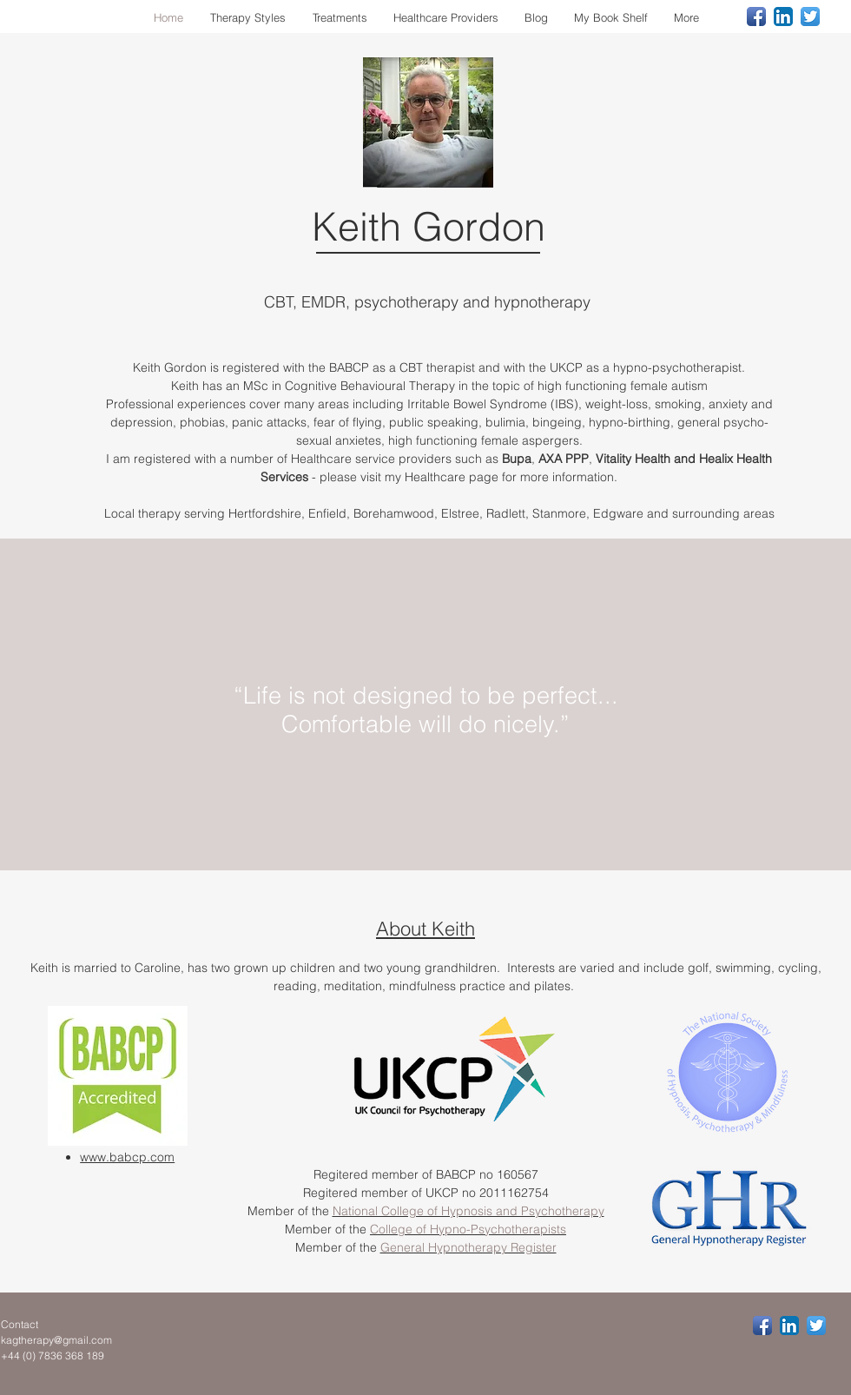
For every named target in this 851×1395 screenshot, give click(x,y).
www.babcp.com (127, 1157)
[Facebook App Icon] (756, 16)
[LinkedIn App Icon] (783, 16)
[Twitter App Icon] (810, 16)
